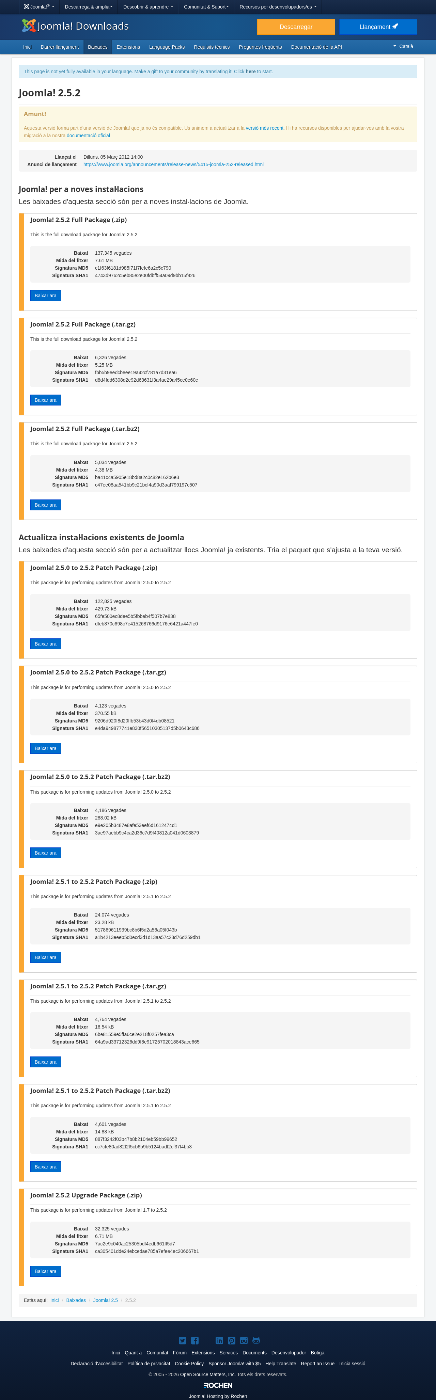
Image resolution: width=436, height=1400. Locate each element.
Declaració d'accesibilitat (97, 1363)
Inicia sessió (352, 1363)
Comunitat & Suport (206, 7)
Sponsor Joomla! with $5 (234, 1363)
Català (403, 46)
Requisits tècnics (212, 47)
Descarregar (296, 26)
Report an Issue (318, 1363)
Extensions (128, 47)
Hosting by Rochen (218, 1396)
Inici (27, 47)
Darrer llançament (60, 47)
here (251, 71)
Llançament (378, 26)
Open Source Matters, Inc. (208, 1374)
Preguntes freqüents (260, 47)
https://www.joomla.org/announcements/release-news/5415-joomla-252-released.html (173, 164)
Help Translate (280, 1363)
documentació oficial (88, 135)
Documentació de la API (316, 47)
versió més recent (264, 128)
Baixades (98, 47)
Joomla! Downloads (75, 26)
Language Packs (167, 47)
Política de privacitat (148, 1363)
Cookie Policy (189, 1363)
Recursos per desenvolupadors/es (277, 7)
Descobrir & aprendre (148, 7)
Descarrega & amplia (89, 7)
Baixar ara (46, 295)
